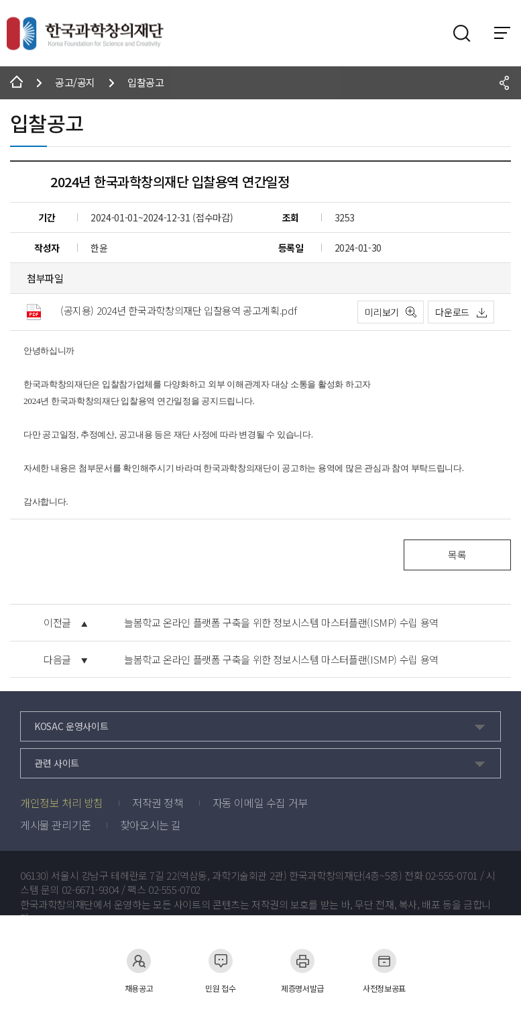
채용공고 (139, 970)
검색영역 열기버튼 (462, 33)
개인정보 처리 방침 (61, 803)
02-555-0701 (451, 875)
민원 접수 (220, 970)
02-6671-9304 (90, 889)
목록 (457, 555)
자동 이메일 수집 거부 (260, 803)
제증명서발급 (302, 970)
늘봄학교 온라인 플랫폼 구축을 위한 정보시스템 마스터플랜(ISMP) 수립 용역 (281, 622)
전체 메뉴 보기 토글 (502, 33)
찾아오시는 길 (150, 825)
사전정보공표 (384, 970)
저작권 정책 (158, 803)
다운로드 (452, 312)
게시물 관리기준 (55, 825)
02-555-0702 (174, 889)
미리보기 (382, 312)
